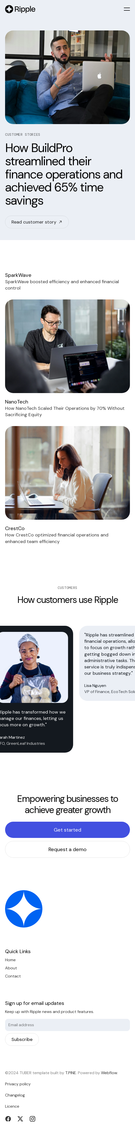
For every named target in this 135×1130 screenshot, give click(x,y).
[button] (127, 9)
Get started (67, 830)
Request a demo (67, 849)
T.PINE (70, 1072)
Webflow (109, 1072)
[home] (20, 9)
